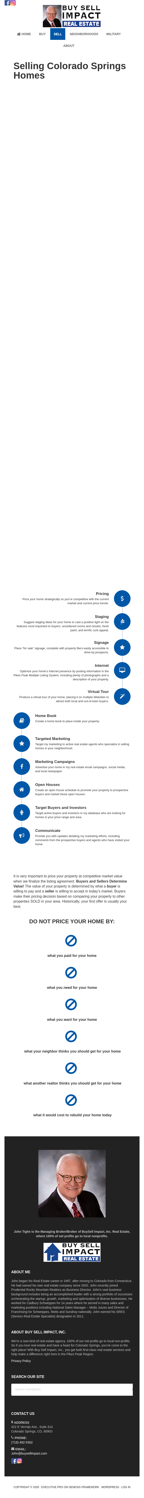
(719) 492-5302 (22, 1442)
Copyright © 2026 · (27, 1487)
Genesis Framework (84, 1487)
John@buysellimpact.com (29, 1453)
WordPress (110, 1487)
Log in (126, 1487)
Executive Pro (52, 1487)
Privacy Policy (21, 1361)
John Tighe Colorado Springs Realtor (72, 16)
